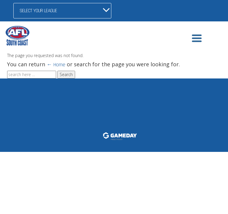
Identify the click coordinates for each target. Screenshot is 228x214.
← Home (56, 64)
